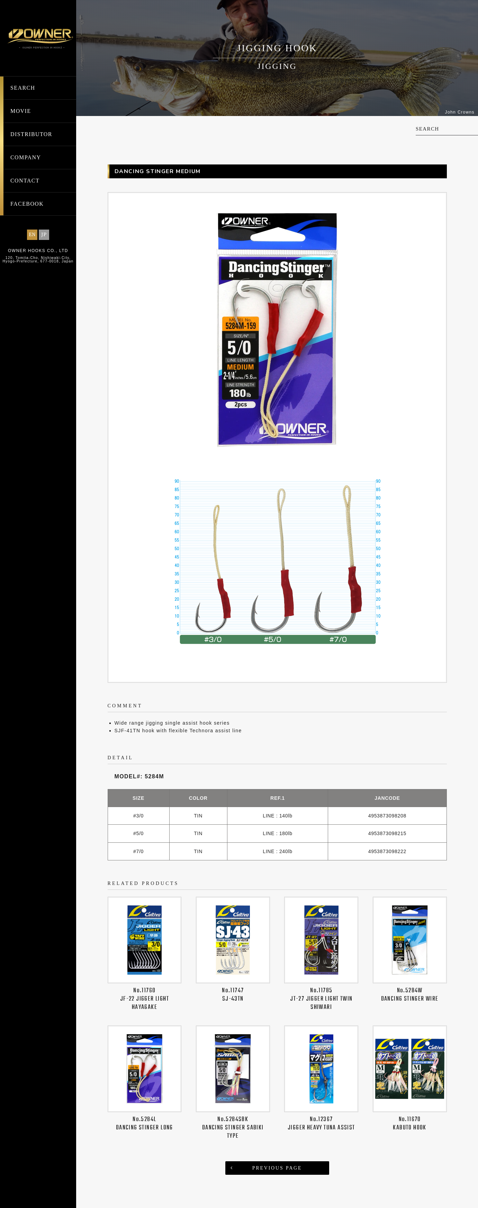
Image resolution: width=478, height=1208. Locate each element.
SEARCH (22, 88)
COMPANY (25, 157)
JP (44, 235)
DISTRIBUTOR (31, 134)
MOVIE (20, 111)
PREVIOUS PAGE (277, 1159)
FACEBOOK (27, 204)
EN (32, 235)
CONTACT (24, 181)
